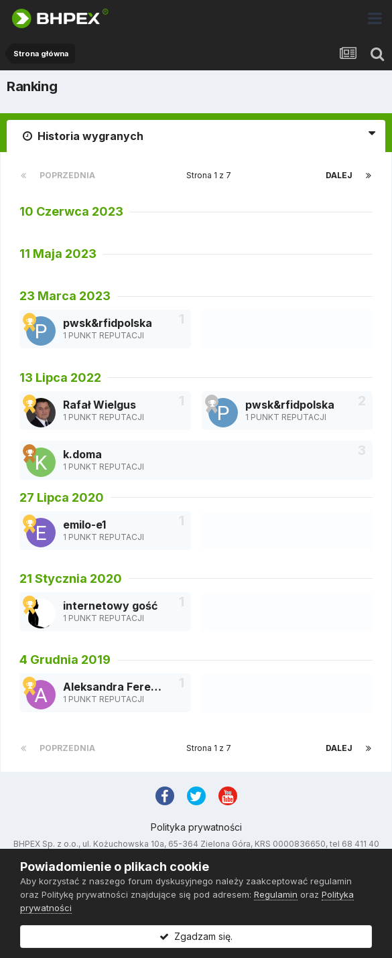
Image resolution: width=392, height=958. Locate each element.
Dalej (339, 175)
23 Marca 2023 (65, 296)
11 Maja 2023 (57, 254)
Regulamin (276, 894)
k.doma (82, 454)
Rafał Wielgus (99, 404)
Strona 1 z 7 (210, 175)
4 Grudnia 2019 (65, 660)
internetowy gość (110, 605)
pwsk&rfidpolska (107, 323)
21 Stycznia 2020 (70, 578)
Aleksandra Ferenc (113, 686)
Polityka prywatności (196, 827)
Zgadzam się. (196, 936)
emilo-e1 (84, 524)
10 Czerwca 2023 (71, 211)
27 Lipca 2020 (61, 497)
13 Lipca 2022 (60, 377)
